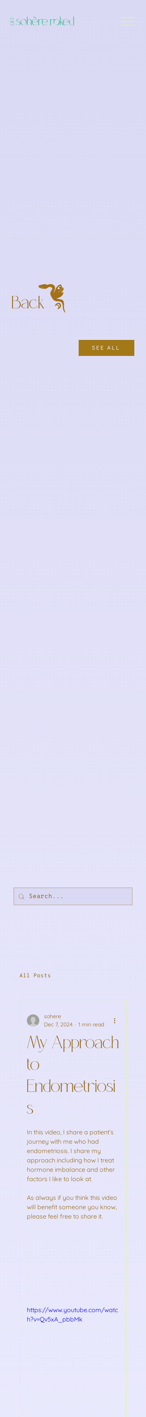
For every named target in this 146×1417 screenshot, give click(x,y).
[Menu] (127, 21)
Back (29, 303)
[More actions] (114, 1020)
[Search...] (72, 896)
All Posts (35, 976)
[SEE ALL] (106, 348)
